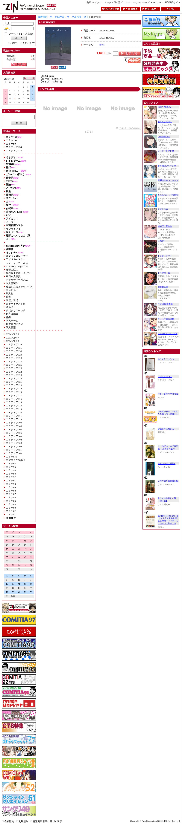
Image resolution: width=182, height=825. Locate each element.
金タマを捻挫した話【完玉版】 (167, 499)
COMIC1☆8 (12, 334)
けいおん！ (12, 290)
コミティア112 (14, 412)
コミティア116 (14, 398)
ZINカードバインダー (168, 334)
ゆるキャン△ (164, 136)
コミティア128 (14, 358)
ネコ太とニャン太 (166, 359)
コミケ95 (11, 467)
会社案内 (9, 821)
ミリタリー (12, 222)
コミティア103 (14, 443)
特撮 (8, 317)
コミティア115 (14, 402)
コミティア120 (14, 385)
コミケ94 (11, 470)
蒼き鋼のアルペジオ (167, 166)
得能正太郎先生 (165, 226)
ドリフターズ (164, 273)
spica (101, 44)
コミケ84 (11, 504)
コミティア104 (14, 439)
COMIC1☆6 (12, 341)
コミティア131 (14, 347)
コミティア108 (14, 426)
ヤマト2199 (163, 209)
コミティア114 (14, 405)
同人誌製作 (12, 283)
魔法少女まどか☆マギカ (19, 286)
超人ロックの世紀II (166, 464)
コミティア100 (14, 453)
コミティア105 (14, 436)
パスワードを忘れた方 (22, 43)
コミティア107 (14, 429)
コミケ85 (11, 501)
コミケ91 (11, 480)
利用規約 (23, 821)
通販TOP (42, 17)
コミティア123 (14, 375)
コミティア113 (14, 409)
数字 (13, 596)
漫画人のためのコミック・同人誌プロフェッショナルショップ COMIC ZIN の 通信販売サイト (133, 2)
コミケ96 (11, 463)
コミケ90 (11, 484)
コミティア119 (14, 388)
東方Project (12, 313)
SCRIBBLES (163, 287)
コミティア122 (14, 378)
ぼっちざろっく (165, 122)
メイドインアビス (166, 151)
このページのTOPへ (130, 128)
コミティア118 (14, 392)
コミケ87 (11, 494)
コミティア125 (14, 368)
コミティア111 (14, 415)
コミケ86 (11, 497)
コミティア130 (14, 351)
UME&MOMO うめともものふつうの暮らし (168, 412)
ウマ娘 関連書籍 (165, 304)
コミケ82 (11, 511)
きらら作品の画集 (166, 319)
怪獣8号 (161, 241)
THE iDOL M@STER (17, 266)
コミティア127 (14, 361)
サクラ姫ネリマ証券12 (168, 394)
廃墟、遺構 (12, 300)
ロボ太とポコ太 (165, 377)
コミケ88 (11, 490)
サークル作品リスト (78, 17)
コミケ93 (11, 473)
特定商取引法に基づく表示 (47, 821)
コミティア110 (14, 419)
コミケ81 (11, 514)
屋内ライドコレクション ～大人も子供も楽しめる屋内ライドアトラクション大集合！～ (168, 519)
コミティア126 (14, 364)
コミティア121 (14, 381)
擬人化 (9, 293)
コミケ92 (11, 477)
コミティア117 (14, 395)
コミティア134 (14, 344)
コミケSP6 (11, 456)
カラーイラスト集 (15, 303)
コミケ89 (11, 487)
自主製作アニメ (14, 324)
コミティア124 (14, 371)
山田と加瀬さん (165, 107)
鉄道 (8, 296)
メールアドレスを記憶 (21, 33)
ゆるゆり (11, 307)
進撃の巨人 (12, 269)
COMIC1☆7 (12, 337)
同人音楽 (11, 327)
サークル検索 (57, 17)
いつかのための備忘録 (168, 481)
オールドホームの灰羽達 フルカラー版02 (168, 447)
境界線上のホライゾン (18, 273)
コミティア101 (14, 450)
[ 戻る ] (89, 131)
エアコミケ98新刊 (15, 460)
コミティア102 (14, 446)
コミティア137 (14, 150)
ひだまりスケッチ (15, 310)
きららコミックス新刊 (168, 195)
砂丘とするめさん (166, 429)
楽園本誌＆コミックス (168, 180)
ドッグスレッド (165, 256)
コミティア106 (14, 432)
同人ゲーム (12, 320)
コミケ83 (11, 507)
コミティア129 (14, 354)
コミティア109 (14, 422)
